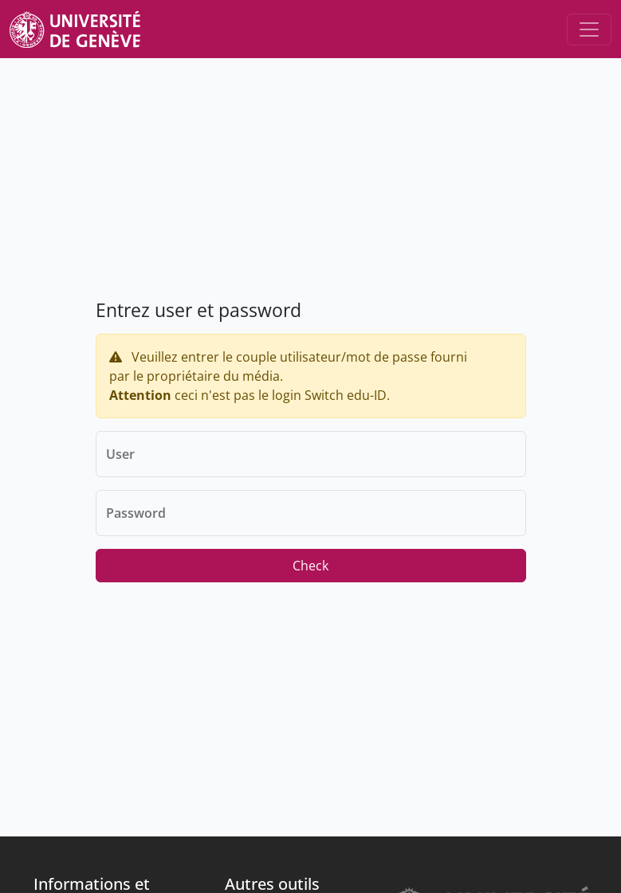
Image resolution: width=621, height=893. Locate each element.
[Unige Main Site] (75, 29)
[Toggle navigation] (589, 29)
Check (310, 565)
